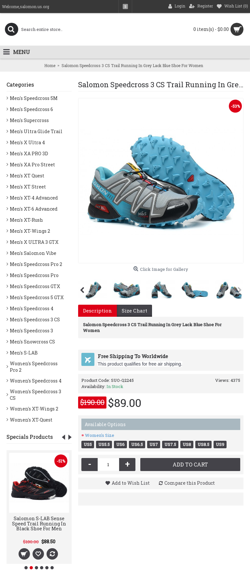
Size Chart (134, 310)
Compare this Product (189, 483)
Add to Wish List (131, 483)
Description (97, 310)
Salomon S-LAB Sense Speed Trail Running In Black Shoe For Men (39, 523)
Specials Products (30, 436)
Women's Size (99, 435)
